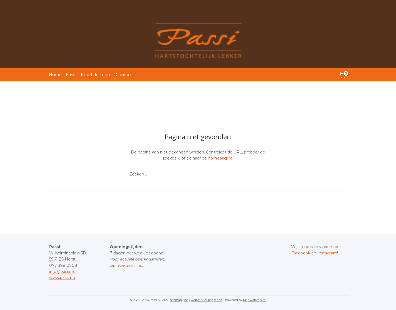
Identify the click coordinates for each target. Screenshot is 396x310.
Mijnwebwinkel (254, 300)
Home (55, 75)
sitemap (176, 300)
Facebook (300, 253)
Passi (71, 75)
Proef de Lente (96, 75)
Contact (124, 75)
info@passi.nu (62, 271)
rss (186, 300)
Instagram (327, 253)
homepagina (220, 158)
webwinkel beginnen (206, 300)
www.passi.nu (62, 277)
